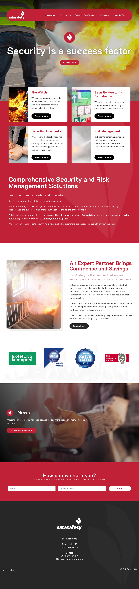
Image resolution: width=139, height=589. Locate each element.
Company (104, 15)
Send (119, 488)
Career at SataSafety (84, 15)
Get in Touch (121, 15)
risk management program (54, 218)
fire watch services (92, 215)
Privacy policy (8, 570)
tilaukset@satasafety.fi (69, 559)
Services (64, 15)
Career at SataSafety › (21, 430)
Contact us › (69, 62)
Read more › (41, 116)
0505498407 (69, 556)
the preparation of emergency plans (61, 215)
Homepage (50, 15)
